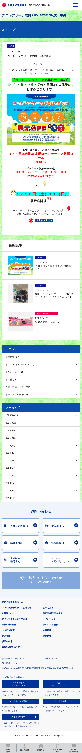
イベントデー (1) (14, 372)
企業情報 (47, 630)
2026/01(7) (11, 438)
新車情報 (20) (13, 357)
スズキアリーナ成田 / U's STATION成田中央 (34, 15)
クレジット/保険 (50, 624)
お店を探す (48, 607)
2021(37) (10, 475)
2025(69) (10, 445)
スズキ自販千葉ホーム (12, 602)
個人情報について (10, 663)
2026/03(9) (11, 423)
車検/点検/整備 (9, 624)
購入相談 (6, 636)
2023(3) (10, 460)
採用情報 (47, 636)
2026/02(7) (11, 430)
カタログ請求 (8, 630)
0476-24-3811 (41, 582)
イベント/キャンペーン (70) (20, 364)
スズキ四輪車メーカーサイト (18, 684)
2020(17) (10, 483)
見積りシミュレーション (59, 684)
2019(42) (10, 490)
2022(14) (10, 468)
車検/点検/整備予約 (11, 647)
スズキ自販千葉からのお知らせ (16, 607)
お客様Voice (8, 613)
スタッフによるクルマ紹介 (14, 619)
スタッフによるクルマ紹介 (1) (21, 387)
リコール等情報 (59, 701)
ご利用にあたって (51, 658)
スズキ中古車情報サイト (18, 717)
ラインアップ (49, 619)
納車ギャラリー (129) (17, 394)
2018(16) (10, 498)
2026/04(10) (12, 415)
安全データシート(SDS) (13, 658)
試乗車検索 (7, 641)
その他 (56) (12, 379)
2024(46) (10, 453)
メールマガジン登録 (18, 701)
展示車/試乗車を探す (53, 613)
